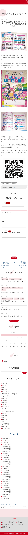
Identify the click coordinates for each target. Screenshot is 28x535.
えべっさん (19, 279)
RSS (5, 361)
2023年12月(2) (6, 481)
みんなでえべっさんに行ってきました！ (13, 281)
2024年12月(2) (6, 464)
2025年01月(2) (6, 461)
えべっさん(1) (6, 428)
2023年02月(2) (6, 492)
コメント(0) (17, 187)
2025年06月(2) (6, 453)
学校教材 (14, 183)
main (14, 262)
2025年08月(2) (6, 449)
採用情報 (20, 524)
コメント (11, 231)
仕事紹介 (8, 183)
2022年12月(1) (6, 496)
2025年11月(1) (6, 442)
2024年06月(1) (6, 472)
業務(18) (4, 387)
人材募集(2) (5, 419)
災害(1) (4, 421)
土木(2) (4, 409)
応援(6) (4, 404)
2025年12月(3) (6, 440)
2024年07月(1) (6, 470)
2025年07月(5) (6, 451)
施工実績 (19, 522)
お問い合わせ (6, 527)
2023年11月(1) (6, 483)
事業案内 (11, 522)
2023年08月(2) (6, 485)
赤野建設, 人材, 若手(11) (9, 394)
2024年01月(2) (6, 479)
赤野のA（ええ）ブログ (11, 504)
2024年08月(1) (6, 468)
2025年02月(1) (6, 459)
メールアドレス (6, 212)
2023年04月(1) (6, 489)
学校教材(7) (5, 402)
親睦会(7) (5, 398)
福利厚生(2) (5, 415)
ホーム (2, 504)
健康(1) (4, 413)
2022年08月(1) (6, 498)
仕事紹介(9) (5, 400)
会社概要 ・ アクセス (8, 524)
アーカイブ (14, 434)
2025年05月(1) (6, 455)
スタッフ (11, 279)
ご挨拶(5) (5, 383)
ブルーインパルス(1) (8, 411)
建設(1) (4, 417)
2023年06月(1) (6, 487)
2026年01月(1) (6, 438)
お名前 (6, 203)
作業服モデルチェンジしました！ (11, 309)
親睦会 (3, 290)
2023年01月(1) (6, 494)
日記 (3, 183)
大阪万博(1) (5, 389)
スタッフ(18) (6, 396)
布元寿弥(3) (5, 406)
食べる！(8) (5, 391)
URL (3, 221)
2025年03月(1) (6, 457)
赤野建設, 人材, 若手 (17, 287)
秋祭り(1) (5, 426)
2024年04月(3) (6, 474)
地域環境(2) (5, 424)
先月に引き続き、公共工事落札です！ (12, 316)
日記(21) (4, 385)
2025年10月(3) (6, 444)
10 (17, 340)
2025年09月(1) (6, 446)
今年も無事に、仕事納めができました (12, 292)
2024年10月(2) (6, 466)
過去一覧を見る (14, 320)
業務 (7, 279)
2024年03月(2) (6, 477)
